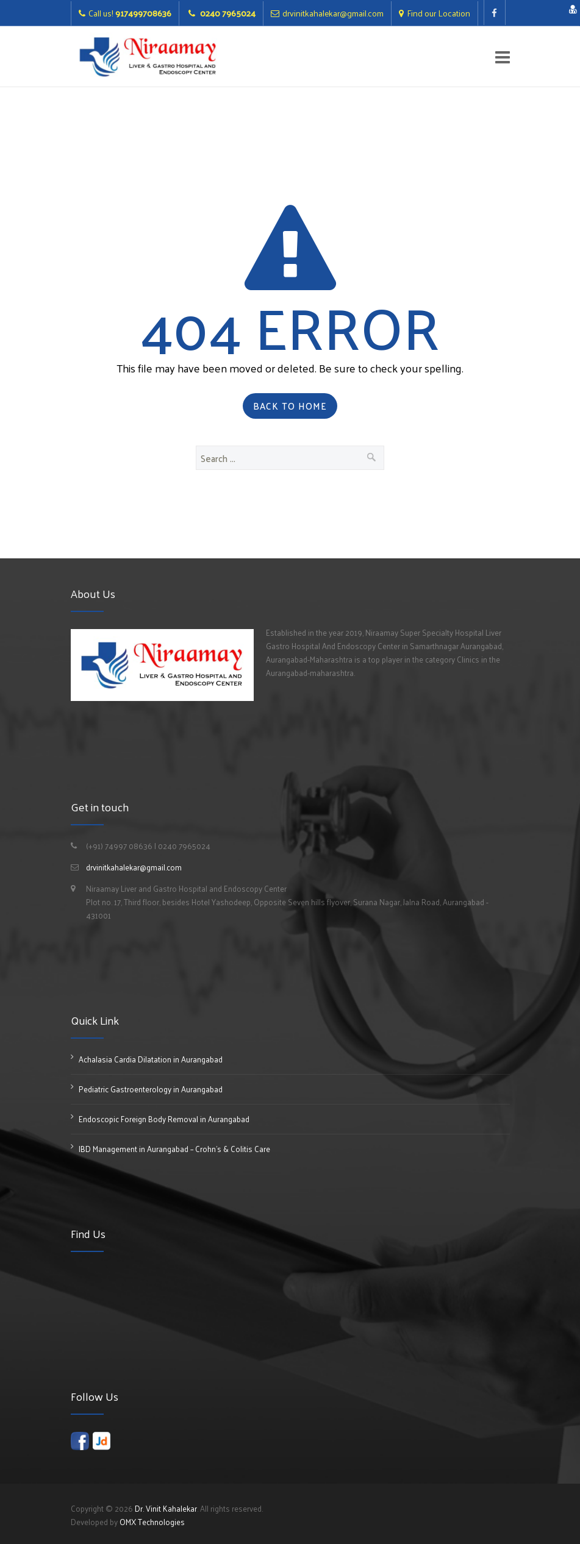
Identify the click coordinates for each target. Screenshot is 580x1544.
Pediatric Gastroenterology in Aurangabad (151, 1089)
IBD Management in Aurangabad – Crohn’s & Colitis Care (174, 1149)
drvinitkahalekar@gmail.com (333, 13)
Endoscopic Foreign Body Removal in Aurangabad (164, 1119)
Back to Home (290, 405)
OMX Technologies (152, 1522)
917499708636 (143, 13)
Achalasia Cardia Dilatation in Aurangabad (151, 1059)
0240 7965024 (227, 13)
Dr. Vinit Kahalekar (166, 1508)
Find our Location (438, 13)
